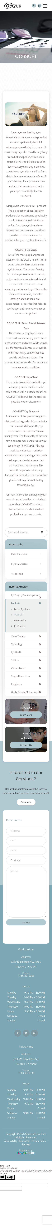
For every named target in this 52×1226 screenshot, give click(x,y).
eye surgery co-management (25, 595)
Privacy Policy (38, 1141)
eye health (16, 652)
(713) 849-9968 (26, 976)
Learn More (26, 714)
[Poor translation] (10, 1177)
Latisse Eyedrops (22, 609)
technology (16, 644)
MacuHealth (20, 620)
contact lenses (18, 668)
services (15, 660)
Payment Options (19, 564)
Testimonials (17, 574)
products (15, 603)
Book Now (26, 802)
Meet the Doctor (19, 554)
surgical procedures (20, 676)
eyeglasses (16, 684)
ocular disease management (24, 692)
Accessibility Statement (16, 1141)
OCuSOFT (19, 615)
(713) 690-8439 (26, 1073)
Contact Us (26, 745)
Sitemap (26, 1144)
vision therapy (18, 636)
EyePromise (19, 626)
